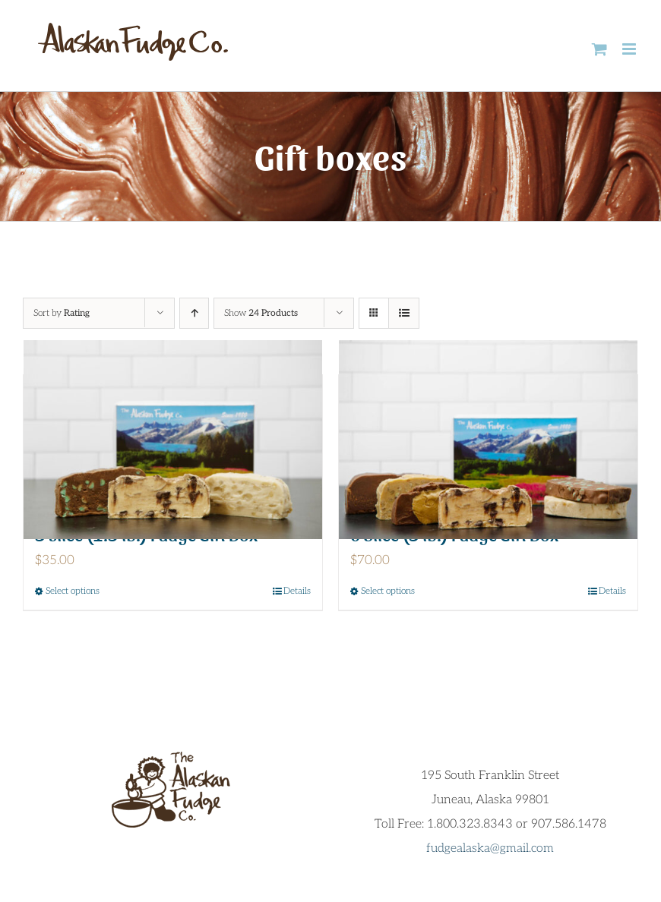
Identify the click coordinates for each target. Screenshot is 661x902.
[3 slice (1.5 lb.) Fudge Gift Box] (173, 439)
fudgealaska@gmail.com (490, 848)
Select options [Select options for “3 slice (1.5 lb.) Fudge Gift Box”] (73, 591)
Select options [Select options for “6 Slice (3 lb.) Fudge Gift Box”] (388, 591)
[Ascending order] (194, 313)
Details (297, 591)
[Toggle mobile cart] (599, 49)
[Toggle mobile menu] (630, 49)
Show (261, 313)
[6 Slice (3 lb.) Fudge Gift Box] (488, 439)
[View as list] (404, 313)
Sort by (61, 313)
